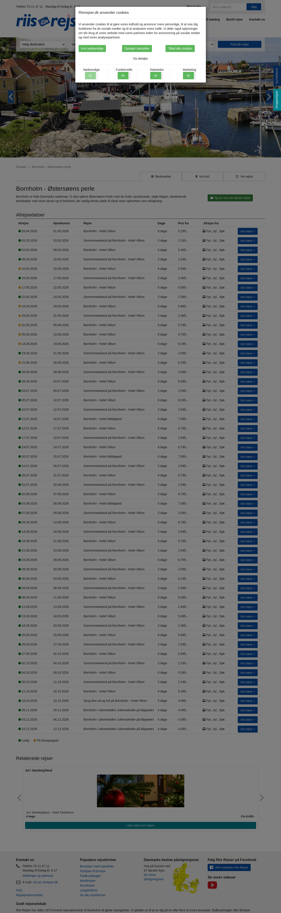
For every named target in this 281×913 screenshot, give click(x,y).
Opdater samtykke (140, 48)
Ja (122, 75)
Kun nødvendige (92, 48)
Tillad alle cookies (188, 48)
